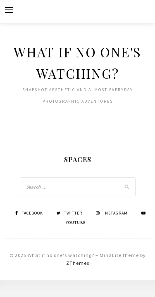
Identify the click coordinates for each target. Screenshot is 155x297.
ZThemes (77, 263)
